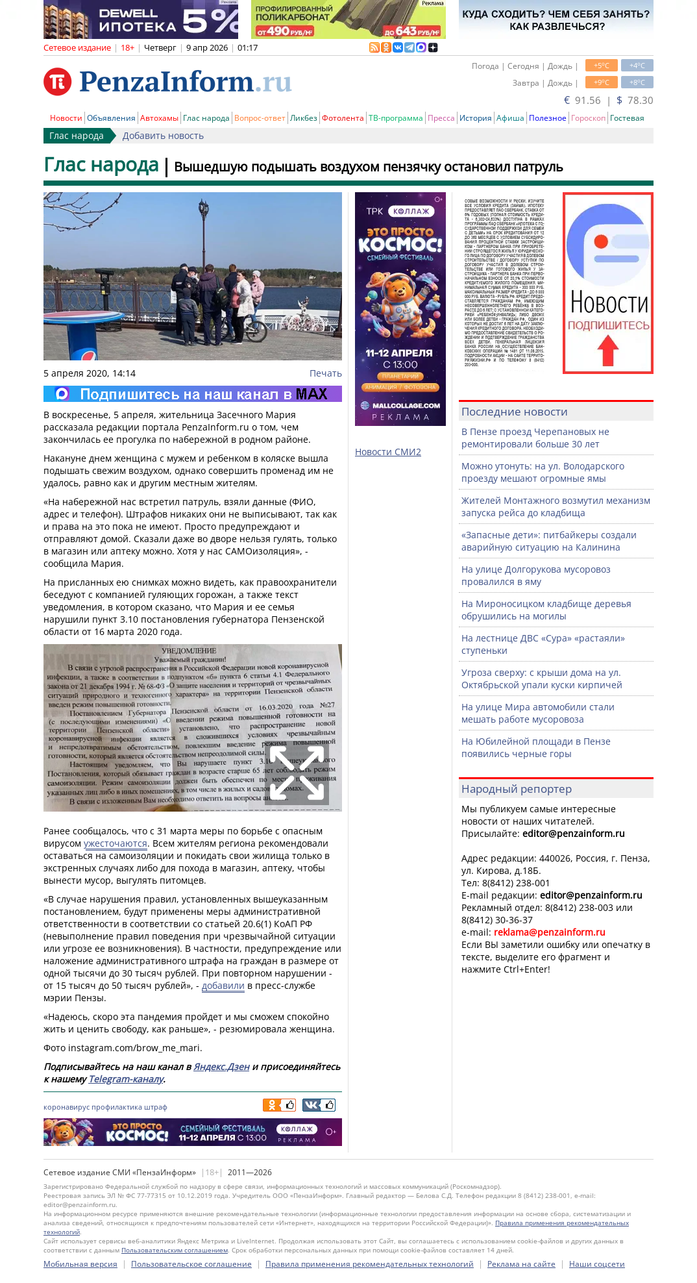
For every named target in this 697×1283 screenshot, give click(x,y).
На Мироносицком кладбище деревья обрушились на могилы (546, 609)
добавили (223, 985)
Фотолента (343, 117)
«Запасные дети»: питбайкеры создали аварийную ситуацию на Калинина (549, 541)
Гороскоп (588, 117)
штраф (155, 1107)
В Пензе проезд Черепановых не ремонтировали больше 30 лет (535, 437)
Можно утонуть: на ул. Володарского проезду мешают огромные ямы (542, 472)
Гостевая (627, 117)
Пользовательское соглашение (191, 1263)
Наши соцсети (597, 1263)
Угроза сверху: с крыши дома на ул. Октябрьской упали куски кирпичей (541, 678)
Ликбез (303, 117)
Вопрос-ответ (260, 117)
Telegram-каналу (125, 1079)
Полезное (548, 117)
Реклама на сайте (521, 1263)
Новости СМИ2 (388, 451)
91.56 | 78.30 (609, 99)
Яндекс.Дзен (221, 1066)
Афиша (510, 117)
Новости (66, 117)
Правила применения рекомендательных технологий (369, 1263)
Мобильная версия (80, 1263)
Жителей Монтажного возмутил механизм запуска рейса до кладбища (555, 506)
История (475, 117)
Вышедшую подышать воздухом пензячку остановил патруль (368, 166)
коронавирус (66, 1107)
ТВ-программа (396, 117)
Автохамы (159, 117)
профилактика (117, 1107)
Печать (326, 373)
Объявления (111, 117)
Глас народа (206, 117)
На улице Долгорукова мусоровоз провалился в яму (536, 575)
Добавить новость (163, 135)
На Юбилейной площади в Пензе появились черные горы (536, 747)
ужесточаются (115, 843)
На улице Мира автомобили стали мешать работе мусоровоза (538, 713)
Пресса (441, 117)
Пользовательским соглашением (174, 1249)
